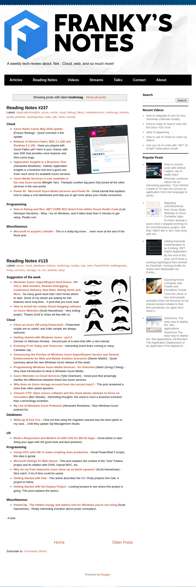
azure (45, 112)
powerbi (20, 117)
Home (59, 542)
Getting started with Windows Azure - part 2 (43, 337)
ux (39, 270)
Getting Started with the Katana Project (40, 486)
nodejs (75, 265)
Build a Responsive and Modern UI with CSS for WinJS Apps (54, 438)
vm (44, 270)
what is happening (157, 132)
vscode (70, 117)
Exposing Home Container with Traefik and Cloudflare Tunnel (175, 285)
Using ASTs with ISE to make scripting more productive (51, 452)
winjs (62, 270)
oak (83, 265)
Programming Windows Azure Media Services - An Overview (54, 367)
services (20, 270)
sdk (54, 117)
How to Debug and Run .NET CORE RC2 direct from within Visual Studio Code (66, 209)
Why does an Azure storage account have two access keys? (54, 384)
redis (48, 117)
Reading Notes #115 (27, 260)
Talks (118, 80)
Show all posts (96, 97)
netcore (124, 112)
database (39, 265)
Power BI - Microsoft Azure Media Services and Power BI (52, 191)
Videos (73, 80)
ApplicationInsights (28, 112)
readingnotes (35, 117)
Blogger (105, 574)
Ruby (10, 270)
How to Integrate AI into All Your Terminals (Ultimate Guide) (166, 117)
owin (90, 265)
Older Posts (122, 542)
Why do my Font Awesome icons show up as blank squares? (55, 469)
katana (51, 265)
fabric (80, 112)
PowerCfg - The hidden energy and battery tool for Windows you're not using (65, 504)
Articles (16, 80)
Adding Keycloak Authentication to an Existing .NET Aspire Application (175, 246)
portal (10, 117)
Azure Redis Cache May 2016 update (38, 129)
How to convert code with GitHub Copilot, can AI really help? (175, 169)
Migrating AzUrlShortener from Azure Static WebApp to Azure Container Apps (175, 209)
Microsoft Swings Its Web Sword (35, 461)
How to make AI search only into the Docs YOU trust (166, 125)
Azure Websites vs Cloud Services (37, 375)
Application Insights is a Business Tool (40, 162)
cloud (62, 112)
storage (31, 270)
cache (54, 112)
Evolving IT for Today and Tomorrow (38, 345)
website (52, 270)
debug (71, 112)
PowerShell (101, 265)
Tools (61, 117)
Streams (96, 80)
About (161, 80)
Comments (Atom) (35, 551)
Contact (139, 80)
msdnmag (111, 112)
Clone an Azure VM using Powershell (38, 324)
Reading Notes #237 (27, 107)
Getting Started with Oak (30, 478)
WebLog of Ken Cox (27, 419)
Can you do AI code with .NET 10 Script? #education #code (167, 147)
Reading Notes (45, 80)
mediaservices (95, 112)
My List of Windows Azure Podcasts (38, 405)
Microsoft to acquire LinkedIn (33, 231)
